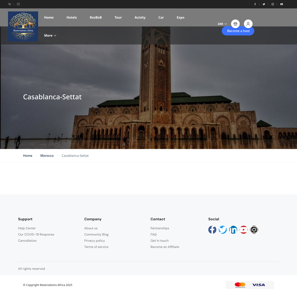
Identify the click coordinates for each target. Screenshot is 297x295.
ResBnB (96, 17)
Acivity (140, 17)
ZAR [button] (222, 24)
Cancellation (27, 241)
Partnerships (160, 228)
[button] (235, 23)
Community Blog (96, 234)
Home (49, 17)
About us (91, 228)
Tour (118, 17)
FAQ (154, 234)
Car (161, 17)
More (50, 35)
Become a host (238, 31)
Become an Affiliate (165, 247)
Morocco (47, 156)
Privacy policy (94, 241)
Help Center (27, 228)
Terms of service (96, 247)
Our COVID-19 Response (36, 234)
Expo (180, 17)
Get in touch (160, 241)
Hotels (72, 17)
